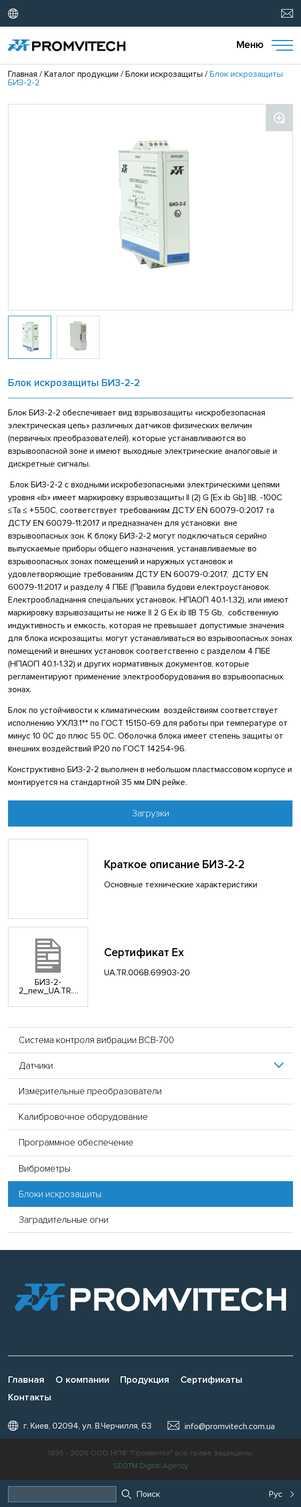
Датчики (36, 1065)
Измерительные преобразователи (90, 1091)
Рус (275, 1494)
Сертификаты (211, 1379)
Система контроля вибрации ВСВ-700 (96, 1040)
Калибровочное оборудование (83, 1117)
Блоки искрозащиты (60, 1194)
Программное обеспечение (76, 1142)
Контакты (29, 1397)
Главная (26, 1379)
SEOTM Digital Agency (150, 1466)
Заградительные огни (63, 1219)
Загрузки (150, 813)
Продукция (144, 1379)
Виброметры (44, 1168)
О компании (82, 1379)
